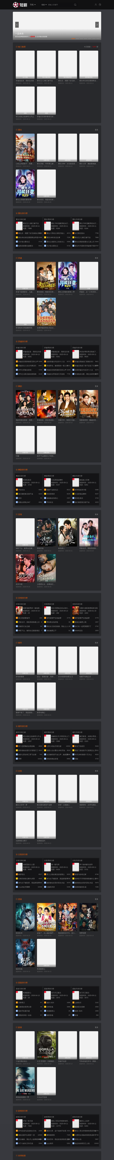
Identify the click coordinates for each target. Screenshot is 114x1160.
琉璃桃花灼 (41, 841)
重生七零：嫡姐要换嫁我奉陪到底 (88, 164)
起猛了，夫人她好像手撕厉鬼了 (46, 933)
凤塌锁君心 (41, 969)
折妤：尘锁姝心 (64, 805)
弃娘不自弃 (62, 1061)
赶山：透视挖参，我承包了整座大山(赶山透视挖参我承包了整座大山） (46, 677)
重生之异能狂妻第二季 (66, 292)
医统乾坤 (19, 933)
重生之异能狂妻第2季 (24, 199)
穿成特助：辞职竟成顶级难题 (46, 420)
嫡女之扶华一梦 (21, 805)
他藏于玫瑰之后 (85, 677)
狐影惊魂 (19, 969)
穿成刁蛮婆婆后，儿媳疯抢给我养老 (25, 292)
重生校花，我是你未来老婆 (46, 199)
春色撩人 (61, 548)
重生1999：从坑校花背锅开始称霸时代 (67, 164)
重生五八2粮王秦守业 (45, 81)
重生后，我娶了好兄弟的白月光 (67, 81)
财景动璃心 (41, 712)
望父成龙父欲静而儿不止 (25, 116)
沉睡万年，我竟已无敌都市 (67, 420)
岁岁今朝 (19, 584)
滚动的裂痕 (20, 677)
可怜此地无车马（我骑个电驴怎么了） (88, 1061)
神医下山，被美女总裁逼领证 (25, 548)
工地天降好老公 (21, 1061)
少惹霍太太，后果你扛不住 (46, 584)
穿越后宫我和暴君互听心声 (46, 116)
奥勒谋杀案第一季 (22, 1097)
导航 (33, 5)
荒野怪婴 (82, 933)
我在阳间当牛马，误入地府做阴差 (67, 933)
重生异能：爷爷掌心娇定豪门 (46, 164)
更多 (96, 130)
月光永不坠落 (42, 1097)
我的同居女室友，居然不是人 (25, 420)
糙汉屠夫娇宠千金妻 (44, 805)
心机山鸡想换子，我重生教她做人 (25, 164)
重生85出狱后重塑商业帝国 (88, 81)
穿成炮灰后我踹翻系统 (24, 328)
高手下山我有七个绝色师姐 (46, 456)
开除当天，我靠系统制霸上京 (88, 548)
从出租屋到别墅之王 (65, 677)
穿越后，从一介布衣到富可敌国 (88, 292)
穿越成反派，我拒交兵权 (25, 81)
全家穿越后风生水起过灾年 (46, 328)
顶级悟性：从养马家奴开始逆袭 (88, 805)
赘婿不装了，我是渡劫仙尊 (25, 712)
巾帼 (17, 456)
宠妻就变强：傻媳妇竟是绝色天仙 (88, 420)
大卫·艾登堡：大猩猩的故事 (46, 1061)
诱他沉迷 (40, 548)
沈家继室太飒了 (21, 841)
